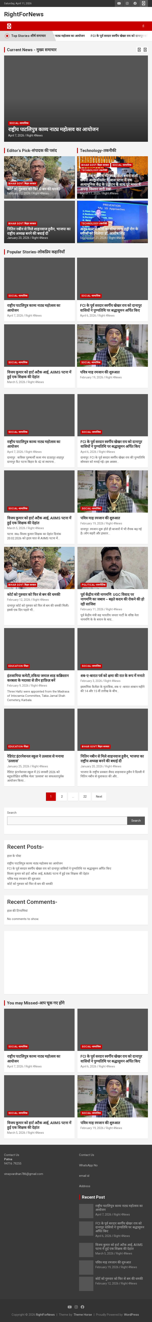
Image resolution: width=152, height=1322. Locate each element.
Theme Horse (83, 1314)
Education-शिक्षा (18, 666)
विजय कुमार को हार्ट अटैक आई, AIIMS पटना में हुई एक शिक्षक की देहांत (48, 873)
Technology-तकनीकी (98, 150)
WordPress (131, 1314)
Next (99, 796)
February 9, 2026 (18, 685)
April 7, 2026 (16, 135)
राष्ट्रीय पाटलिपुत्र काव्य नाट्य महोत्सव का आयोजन (65, 36)
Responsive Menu (143, 3)
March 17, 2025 (90, 193)
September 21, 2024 (93, 237)
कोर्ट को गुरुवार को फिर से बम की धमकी (33, 189)
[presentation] (139, 50)
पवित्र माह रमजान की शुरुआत (100, 372)
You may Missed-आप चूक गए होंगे (35, 1003)
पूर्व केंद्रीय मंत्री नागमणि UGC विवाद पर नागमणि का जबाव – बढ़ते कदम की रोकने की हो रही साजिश (112, 599)
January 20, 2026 (18, 237)
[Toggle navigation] (9, 26)
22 (85, 796)
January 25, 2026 (18, 766)
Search (12, 812)
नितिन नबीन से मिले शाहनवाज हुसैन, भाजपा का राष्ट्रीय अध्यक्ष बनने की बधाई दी (38, 231)
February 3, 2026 (91, 681)
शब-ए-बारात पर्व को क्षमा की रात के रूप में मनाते (112, 676)
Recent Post (93, 1197)
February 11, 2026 (92, 609)
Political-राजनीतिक (93, 584)
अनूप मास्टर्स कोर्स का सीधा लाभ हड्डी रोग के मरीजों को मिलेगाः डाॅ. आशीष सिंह (109, 231)
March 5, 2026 (16, 382)
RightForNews (24, 14)
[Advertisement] (76, 962)
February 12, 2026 (18, 193)
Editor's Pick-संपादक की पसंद (32, 150)
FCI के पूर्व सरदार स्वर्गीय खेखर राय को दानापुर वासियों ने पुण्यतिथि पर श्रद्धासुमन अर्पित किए (59, 868)
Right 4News (35, 135)
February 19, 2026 (91, 377)
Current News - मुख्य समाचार (31, 49)
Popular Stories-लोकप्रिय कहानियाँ (36, 251)
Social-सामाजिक (18, 123)
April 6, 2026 (88, 315)
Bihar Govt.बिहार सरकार (22, 183)
